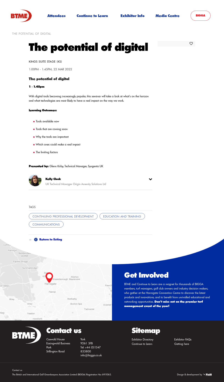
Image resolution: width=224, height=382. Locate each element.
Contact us (17, 370)
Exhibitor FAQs (182, 339)
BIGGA (200, 15)
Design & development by (194, 374)
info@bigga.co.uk (91, 355)
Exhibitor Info (133, 15)
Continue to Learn (92, 15)
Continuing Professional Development (63, 216)
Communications (46, 224)
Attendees (56, 15)
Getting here (181, 344)
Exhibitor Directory (142, 339)
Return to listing (48, 239)
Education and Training (122, 216)
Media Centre (168, 15)
